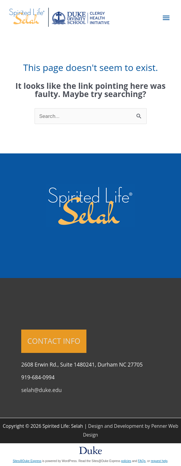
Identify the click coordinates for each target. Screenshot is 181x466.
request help (159, 461)
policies (126, 461)
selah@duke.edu (41, 390)
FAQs (142, 461)
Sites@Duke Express (27, 461)
